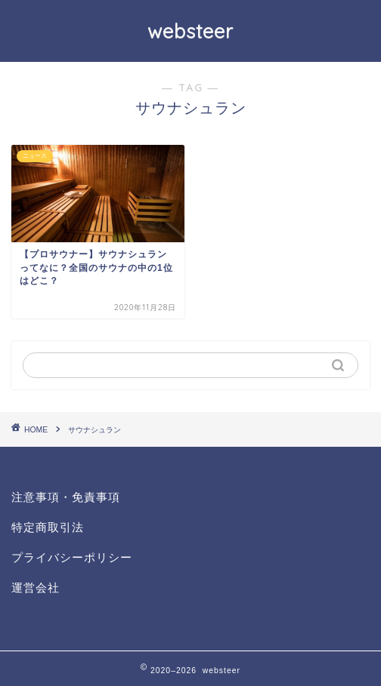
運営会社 (35, 587)
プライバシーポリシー (71, 557)
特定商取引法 (47, 527)
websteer (190, 31)
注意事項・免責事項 (65, 497)
